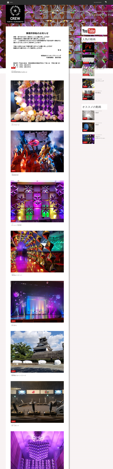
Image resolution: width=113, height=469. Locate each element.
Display (8, 466)
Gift (65, 461)
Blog (85, 461)
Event (26, 464)
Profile (66, 466)
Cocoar (47, 466)
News (7, 464)
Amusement (48, 461)
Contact (66, 464)
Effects (27, 466)
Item (46, 464)
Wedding (27, 461)
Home (7, 461)
